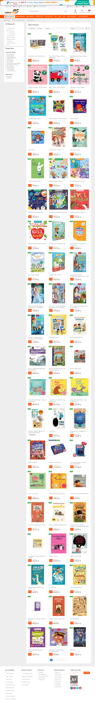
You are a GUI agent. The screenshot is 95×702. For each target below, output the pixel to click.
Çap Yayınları (26, 679)
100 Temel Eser (10, 30)
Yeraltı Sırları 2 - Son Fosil (55, 149)
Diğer (8, 45)
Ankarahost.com (38, 699)
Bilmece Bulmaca (11, 37)
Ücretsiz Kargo (32, 28)
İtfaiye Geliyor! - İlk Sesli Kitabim (57, 87)
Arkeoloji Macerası (74, 618)
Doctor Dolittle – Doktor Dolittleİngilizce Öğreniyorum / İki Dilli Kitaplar (79, 276)
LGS (64, 16)
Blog (15, 6)
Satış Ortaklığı (9, 674)
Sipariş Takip (42, 677)
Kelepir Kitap (58, 674)
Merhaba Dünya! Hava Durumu (77, 181)
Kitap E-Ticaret (46, 699)
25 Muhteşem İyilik (53, 337)
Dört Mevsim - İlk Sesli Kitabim (77, 87)
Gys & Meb (57, 685)
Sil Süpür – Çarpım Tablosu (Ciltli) (57, 243)
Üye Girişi (70, 6)
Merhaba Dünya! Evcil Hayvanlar (78, 212)
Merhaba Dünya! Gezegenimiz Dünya (58, 212)
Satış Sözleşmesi (10, 681)
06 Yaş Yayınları (10, 54)
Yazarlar (29, 6)
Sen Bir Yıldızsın (74, 118)
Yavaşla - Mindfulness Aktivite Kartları (58, 525)
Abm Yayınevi (10, 60)
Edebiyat (57, 672)
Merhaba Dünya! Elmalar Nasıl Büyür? (37, 243)
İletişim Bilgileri (10, 672)
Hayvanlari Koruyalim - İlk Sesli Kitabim (37, 87)
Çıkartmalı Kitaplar (11, 43)
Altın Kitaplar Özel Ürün (12, 64)
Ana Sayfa (9, 6)
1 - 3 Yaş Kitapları (11, 28)
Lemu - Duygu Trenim (33, 493)
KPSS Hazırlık (58, 677)
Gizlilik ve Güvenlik (11, 688)
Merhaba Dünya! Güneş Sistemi (35, 212)
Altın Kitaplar (10, 66)
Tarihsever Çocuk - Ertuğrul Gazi (56, 618)
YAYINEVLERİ (20, 16)
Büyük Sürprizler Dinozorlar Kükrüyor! (58, 118)
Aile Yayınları (10, 61)
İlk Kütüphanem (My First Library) (57, 493)
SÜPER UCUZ (39, 16)
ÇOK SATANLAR (71, 16)
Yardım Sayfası (9, 677)
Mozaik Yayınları (26, 676)
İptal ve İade (9, 685)
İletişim (36, 6)
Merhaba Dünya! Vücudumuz (56, 181)
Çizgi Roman (10, 41)
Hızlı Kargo (40, 28)
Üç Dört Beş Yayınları (28, 672)
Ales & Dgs (57, 683)
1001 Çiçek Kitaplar (11, 57)
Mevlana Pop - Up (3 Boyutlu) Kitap (36, 56)
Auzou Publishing (11, 70)
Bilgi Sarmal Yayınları (28, 674)
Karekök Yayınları (27, 677)
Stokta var (9, 76)
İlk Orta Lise (58, 681)
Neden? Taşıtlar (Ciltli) (75, 368)
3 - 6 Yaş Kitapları (11, 31)
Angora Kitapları (11, 67)
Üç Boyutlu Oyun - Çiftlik (55, 274)
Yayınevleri (22, 6)
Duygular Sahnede (32, 462)
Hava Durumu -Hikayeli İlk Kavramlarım (79, 493)
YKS (55, 16)
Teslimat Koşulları (10, 686)
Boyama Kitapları (11, 39)
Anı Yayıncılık (10, 69)
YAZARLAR (30, 16)
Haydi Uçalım (31, 149)
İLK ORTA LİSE (48, 16)
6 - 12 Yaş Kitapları (11, 33)
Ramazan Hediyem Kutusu (55, 462)
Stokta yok (9, 78)
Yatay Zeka (72, 650)
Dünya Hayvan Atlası (75, 149)
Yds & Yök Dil (58, 686)
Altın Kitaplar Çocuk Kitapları (14, 63)
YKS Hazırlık (58, 676)
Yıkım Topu (52, 431)
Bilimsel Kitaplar (11, 35)
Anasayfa (7, 20)
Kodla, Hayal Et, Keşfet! (33, 274)
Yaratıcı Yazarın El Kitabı (75, 556)
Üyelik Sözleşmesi (10, 679)
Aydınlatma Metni (10, 683)
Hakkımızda (43, 6)
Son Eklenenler (42, 674)
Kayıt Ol (78, 6)
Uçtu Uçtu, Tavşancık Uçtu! (34, 181)
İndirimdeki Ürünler (43, 676)
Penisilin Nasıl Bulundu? (76, 587)
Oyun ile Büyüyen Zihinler (76, 337)
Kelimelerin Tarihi (53, 556)
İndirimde (47, 28)
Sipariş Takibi (87, 6)
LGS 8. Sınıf (58, 679)
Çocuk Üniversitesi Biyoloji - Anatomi (37, 525)
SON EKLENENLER (83, 16)
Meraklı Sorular (52, 587)
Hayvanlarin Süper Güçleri (34, 118)
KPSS (59, 16)
